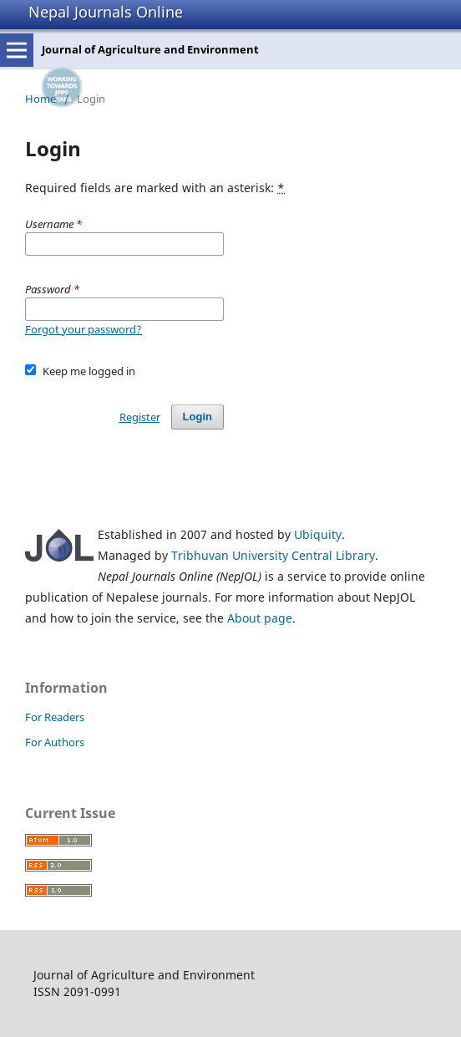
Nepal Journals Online (105, 12)
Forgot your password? (83, 329)
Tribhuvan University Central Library (273, 555)
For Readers (54, 716)
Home (40, 98)
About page (259, 618)
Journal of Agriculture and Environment (150, 49)
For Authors (54, 742)
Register (139, 416)
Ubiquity (318, 534)
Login (197, 416)
